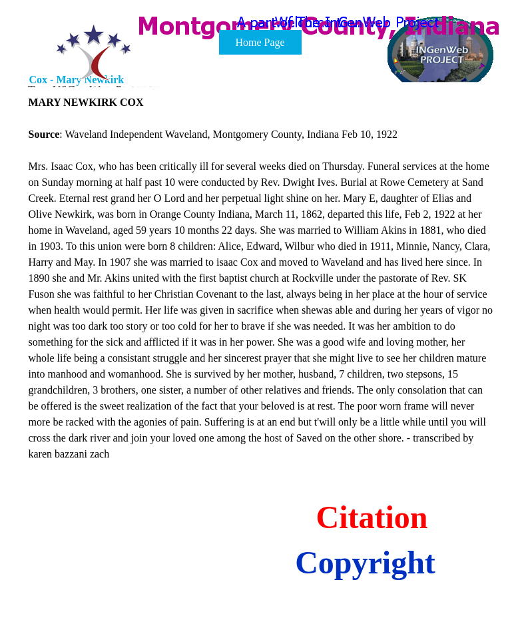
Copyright (365, 562)
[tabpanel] (261, 278)
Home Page (259, 42)
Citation (372, 517)
